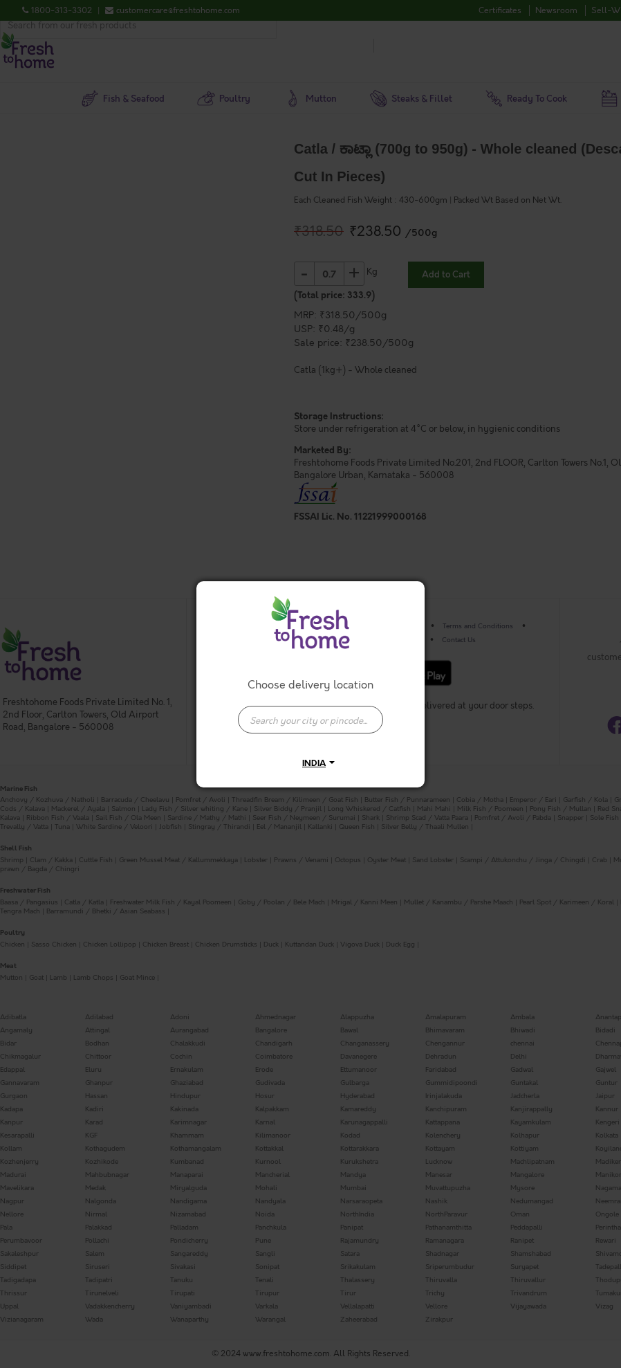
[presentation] (310, 719)
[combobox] (310, 712)
